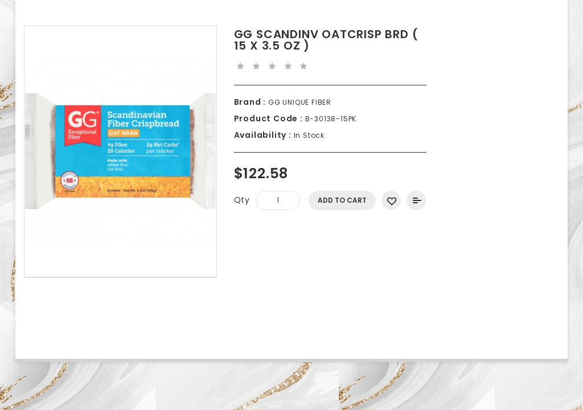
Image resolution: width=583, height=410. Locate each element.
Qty (242, 200)
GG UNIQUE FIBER (298, 102)
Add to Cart (342, 200)
